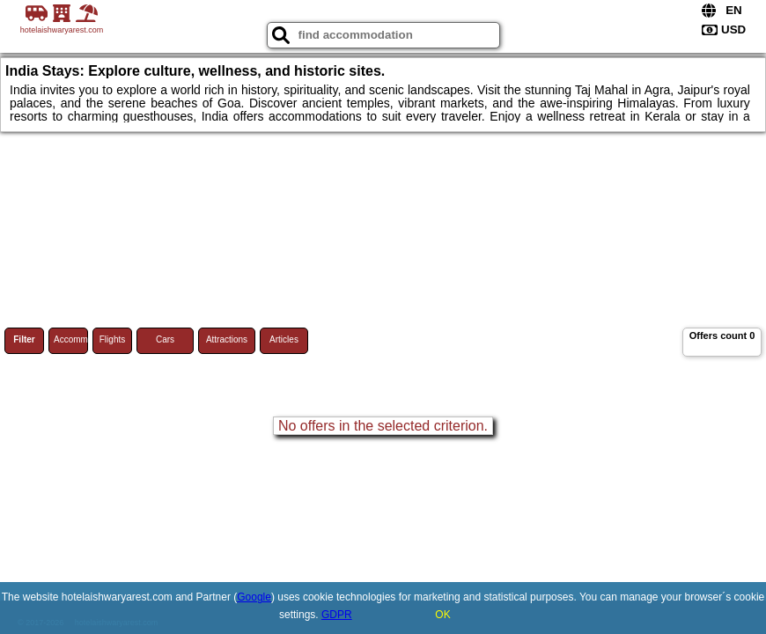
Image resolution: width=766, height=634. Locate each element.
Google (254, 597)
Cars (165, 339)
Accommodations (71, 339)
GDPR (336, 614)
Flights (112, 339)
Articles (283, 339)
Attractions (226, 339)
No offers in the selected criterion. (383, 425)
